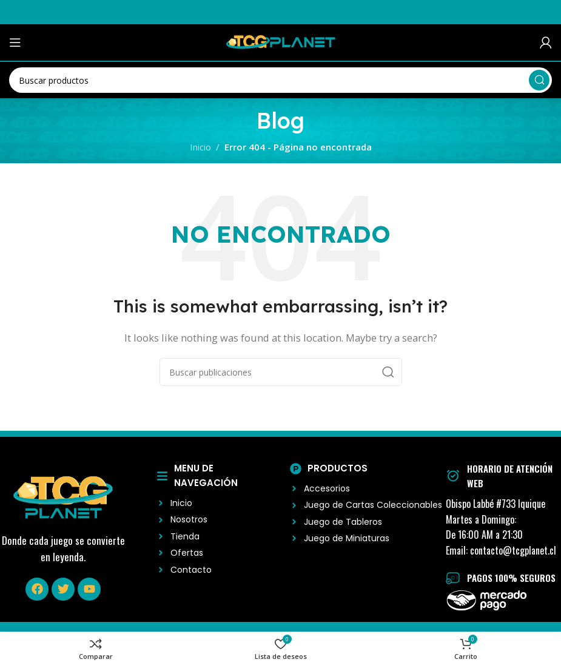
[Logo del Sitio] (280, 41)
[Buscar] (280, 80)
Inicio (200, 147)
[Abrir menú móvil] (15, 42)
